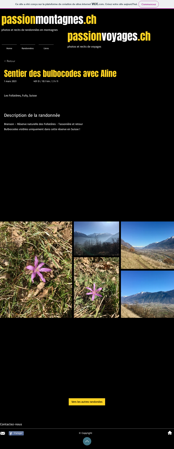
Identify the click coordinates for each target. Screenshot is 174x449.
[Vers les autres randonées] (87, 401)
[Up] (87, 441)
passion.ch (48, 19)
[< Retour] (16, 61)
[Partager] (16, 433)
